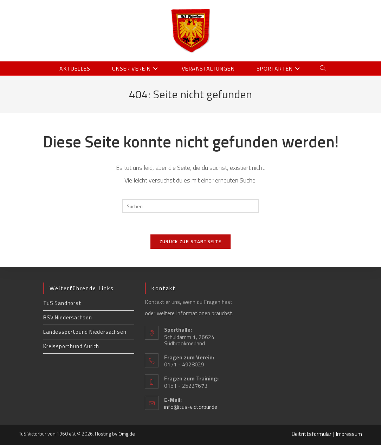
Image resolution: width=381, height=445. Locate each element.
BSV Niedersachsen (67, 317)
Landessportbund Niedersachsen (84, 332)
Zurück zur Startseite (190, 241)
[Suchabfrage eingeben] (190, 206)
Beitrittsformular (311, 434)
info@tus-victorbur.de (190, 407)
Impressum (349, 434)
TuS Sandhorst (62, 303)
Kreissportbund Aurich (71, 346)
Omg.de (126, 433)
